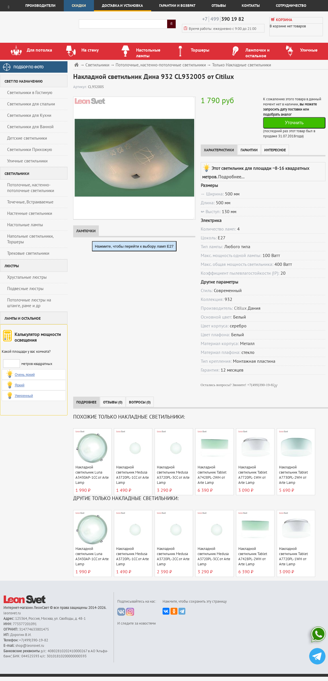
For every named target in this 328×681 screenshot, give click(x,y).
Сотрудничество (291, 5)
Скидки (79, 5)
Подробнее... (231, 177)
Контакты (251, 5)
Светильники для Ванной (30, 126)
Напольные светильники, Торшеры (30, 239)
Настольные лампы (25, 224)
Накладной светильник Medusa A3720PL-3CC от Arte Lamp (173, 475)
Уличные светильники (27, 161)
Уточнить (294, 122)
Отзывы (219, 5)
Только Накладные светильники (241, 65)
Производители (40, 5)
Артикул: (80, 87)
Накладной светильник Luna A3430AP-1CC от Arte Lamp (92, 475)
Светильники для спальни (31, 104)
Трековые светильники (28, 253)
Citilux (240, 308)
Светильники (97, 65)
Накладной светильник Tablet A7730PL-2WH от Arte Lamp (293, 475)
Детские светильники (27, 138)
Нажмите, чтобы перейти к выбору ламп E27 (134, 246)
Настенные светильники (29, 213)
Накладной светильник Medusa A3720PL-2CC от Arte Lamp (173, 556)
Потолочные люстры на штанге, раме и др (29, 302)
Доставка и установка (122, 5)
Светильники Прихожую (29, 149)
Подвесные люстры (25, 288)
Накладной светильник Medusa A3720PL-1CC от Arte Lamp (132, 475)
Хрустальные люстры (27, 277)
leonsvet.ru (12, 613)
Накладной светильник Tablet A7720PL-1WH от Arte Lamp (252, 475)
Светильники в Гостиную (29, 92)
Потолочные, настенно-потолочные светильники (30, 187)
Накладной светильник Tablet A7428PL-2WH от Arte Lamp (212, 475)
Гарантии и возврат (177, 5)
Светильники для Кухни (29, 115)
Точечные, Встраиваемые (30, 202)
